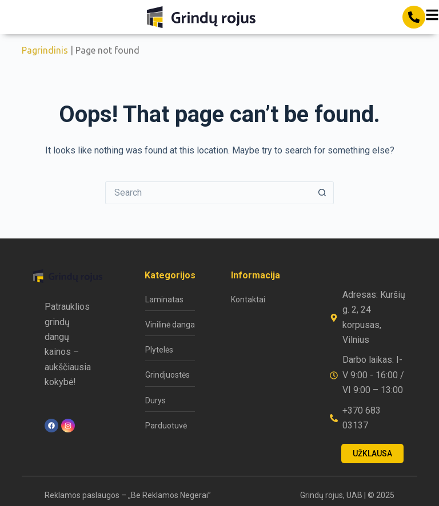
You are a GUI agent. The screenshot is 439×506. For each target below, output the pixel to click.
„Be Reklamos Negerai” (169, 495)
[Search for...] (208, 192)
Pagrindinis (45, 50)
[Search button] (322, 192)
